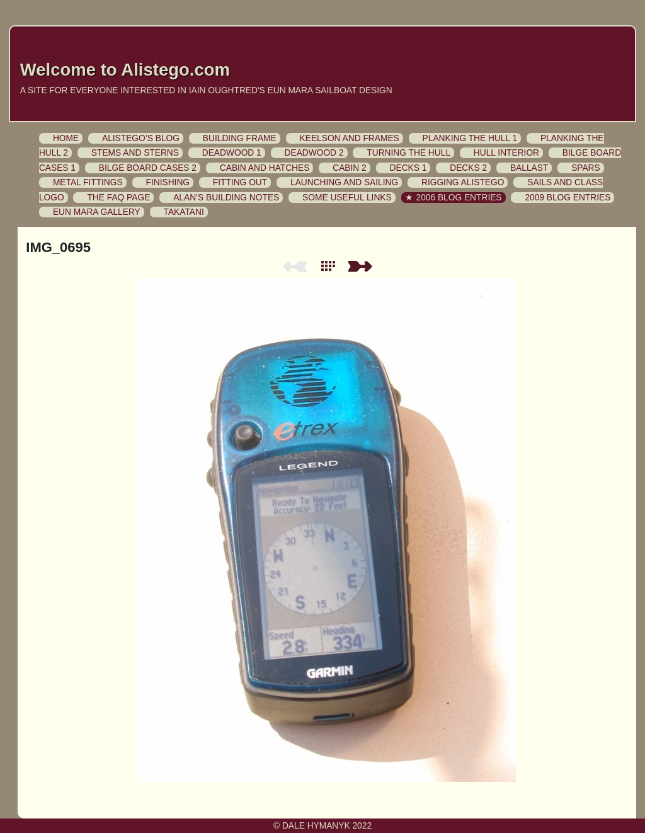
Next (362, 266)
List (330, 266)
